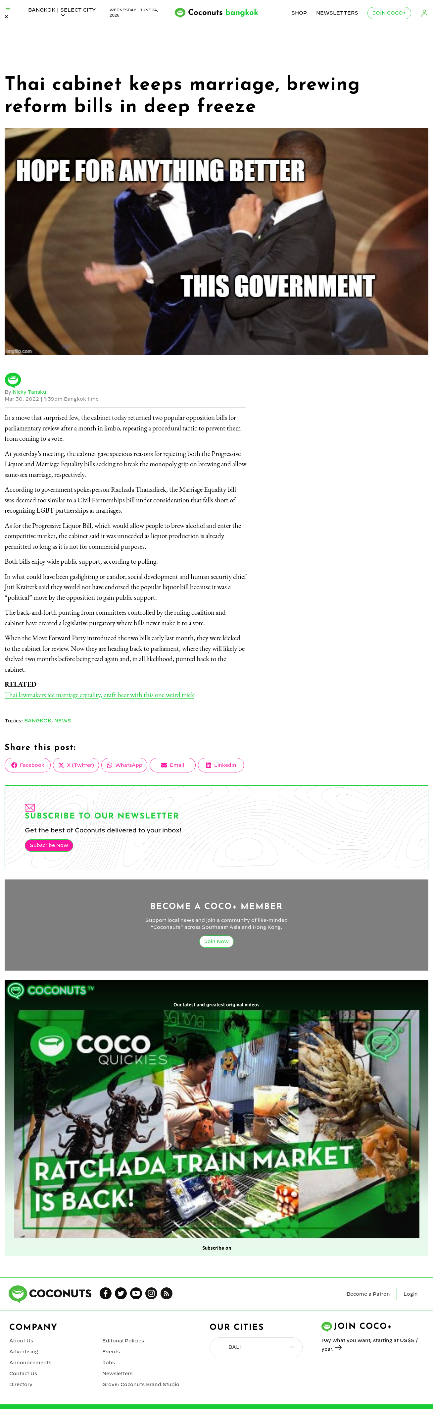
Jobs (108, 1362)
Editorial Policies (123, 1340)
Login (424, 13)
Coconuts (223, 13)
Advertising (23, 1351)
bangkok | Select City (62, 12)
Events (111, 1351)
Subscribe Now (49, 845)
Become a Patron (368, 1294)
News (62, 720)
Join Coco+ (389, 13)
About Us (21, 1340)
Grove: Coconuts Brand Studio (140, 1384)
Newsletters (337, 13)
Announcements (30, 1362)
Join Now (216, 941)
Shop (299, 13)
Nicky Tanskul (30, 392)
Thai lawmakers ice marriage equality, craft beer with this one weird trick (99, 694)
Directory (20, 1384)
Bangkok (37, 720)
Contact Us (23, 1373)
